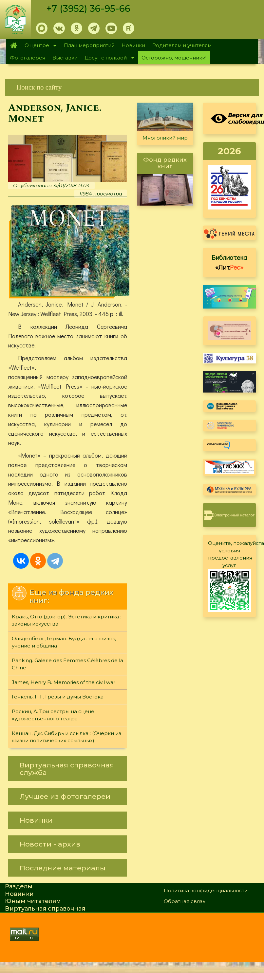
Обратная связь (184, 901)
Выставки (65, 58)
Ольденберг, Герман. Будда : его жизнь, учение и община (64, 642)
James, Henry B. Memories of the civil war (63, 682)
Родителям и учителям (182, 45)
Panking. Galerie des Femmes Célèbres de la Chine (67, 664)
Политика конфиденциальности (206, 891)
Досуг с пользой (107, 58)
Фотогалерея (27, 58)
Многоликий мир (165, 138)
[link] (132, 87)
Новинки (133, 45)
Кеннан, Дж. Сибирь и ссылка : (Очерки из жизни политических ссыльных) (66, 737)
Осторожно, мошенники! (173, 58)
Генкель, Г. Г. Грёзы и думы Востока (58, 697)
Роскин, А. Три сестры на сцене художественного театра (53, 715)
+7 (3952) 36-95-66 (89, 8)
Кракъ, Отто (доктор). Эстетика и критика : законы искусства (66, 621)
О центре (38, 46)
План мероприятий (89, 45)
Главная (13, 45)
